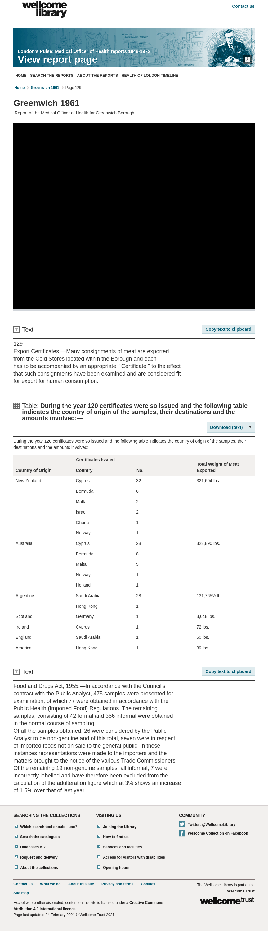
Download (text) (226, 427)
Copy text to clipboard (229, 329)
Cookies (148, 884)
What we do (50, 884)
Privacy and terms (117, 884)
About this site (81, 884)
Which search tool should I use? (48, 827)
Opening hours (116, 867)
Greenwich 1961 (45, 87)
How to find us (116, 837)
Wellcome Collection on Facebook (218, 833)
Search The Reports (51, 75)
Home (20, 75)
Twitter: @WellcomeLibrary (211, 825)
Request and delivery (39, 857)
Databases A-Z (33, 847)
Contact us (243, 6)
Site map (21, 893)
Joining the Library (119, 827)
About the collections (39, 867)
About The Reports (97, 75)
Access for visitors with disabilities (134, 857)
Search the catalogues (40, 837)
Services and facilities (122, 847)
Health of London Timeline (150, 75)
